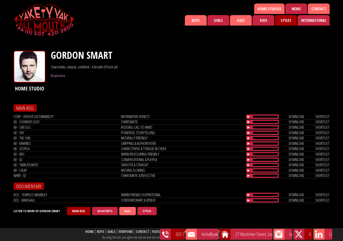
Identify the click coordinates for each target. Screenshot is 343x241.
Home (89, 231)
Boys (196, 20)
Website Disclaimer (243, 231)
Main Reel (78, 211)
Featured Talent (164, 231)
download (296, 116)
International (313, 20)
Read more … (59, 75)
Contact (319, 8)
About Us (217, 231)
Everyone (126, 231)
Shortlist (199, 231)
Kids (263, 20)
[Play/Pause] (248, 116)
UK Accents (104, 211)
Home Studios (269, 8)
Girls (218, 20)
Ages (241, 20)
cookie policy (232, 237)
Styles (286, 20)
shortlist (322, 116)
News (296, 8)
